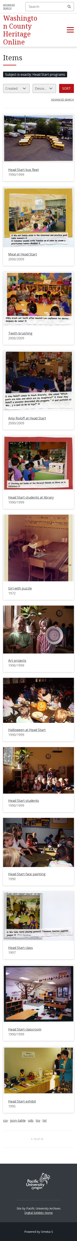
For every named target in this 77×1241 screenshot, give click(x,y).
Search (69, 6)
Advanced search (9, 6)
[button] (70, 30)
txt (45, 1120)
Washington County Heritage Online (20, 30)
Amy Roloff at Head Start (27, 418)
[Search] (49, 6)
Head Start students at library (31, 497)
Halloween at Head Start (27, 730)
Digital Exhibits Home (38, 1213)
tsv (38, 1120)
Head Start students (23, 800)
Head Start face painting (27, 874)
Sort (66, 88)
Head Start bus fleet (23, 169)
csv (5, 1120)
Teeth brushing (20, 333)
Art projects (17, 660)
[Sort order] (44, 88)
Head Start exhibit (22, 1101)
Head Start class (20, 947)
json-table (18, 1120)
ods (30, 1120)
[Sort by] (16, 88)
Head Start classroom (24, 1029)
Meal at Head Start (22, 254)
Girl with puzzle (20, 588)
